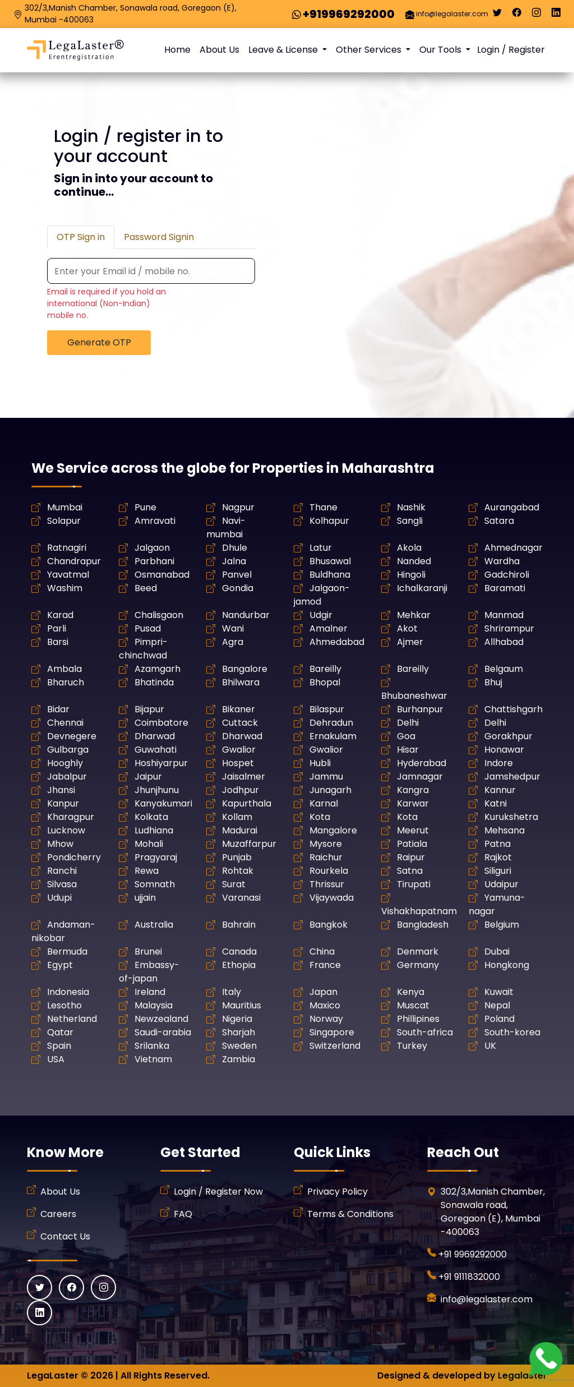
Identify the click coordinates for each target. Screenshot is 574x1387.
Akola (409, 547)
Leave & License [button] (284, 49)
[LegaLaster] (75, 50)
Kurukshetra (511, 816)
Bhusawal (330, 561)
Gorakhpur (508, 736)
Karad (60, 615)
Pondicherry (74, 857)
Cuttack (240, 722)
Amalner (328, 628)
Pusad (148, 628)
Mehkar (413, 615)
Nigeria (237, 1018)
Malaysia (154, 1005)
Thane (323, 507)
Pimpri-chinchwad (143, 648)
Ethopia (239, 965)
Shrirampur (509, 628)
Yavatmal (68, 574)
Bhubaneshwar (414, 695)
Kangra (413, 790)
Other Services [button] (370, 49)
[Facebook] (516, 15)
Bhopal (324, 682)
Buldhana (329, 574)
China (322, 951)
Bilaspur (326, 709)
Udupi (59, 897)
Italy (231, 991)
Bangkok (328, 924)
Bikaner (238, 709)
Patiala (412, 843)
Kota (319, 816)
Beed (146, 588)
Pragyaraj (156, 857)
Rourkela (328, 870)
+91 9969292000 (472, 1254)
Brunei (148, 951)
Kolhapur (329, 520)
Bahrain (239, 924)
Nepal (497, 1005)
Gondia (237, 588)
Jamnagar (420, 776)
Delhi (408, 722)
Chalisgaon (159, 615)
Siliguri (497, 870)
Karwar (413, 803)
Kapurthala (246, 803)
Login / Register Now (218, 1191)
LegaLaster (52, 1375)
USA (55, 1059)
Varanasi (241, 897)
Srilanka (152, 1045)
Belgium (501, 924)
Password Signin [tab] (159, 237)
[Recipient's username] (151, 271)
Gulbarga (68, 749)
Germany (418, 965)
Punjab (237, 857)
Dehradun (331, 722)
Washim (64, 588)
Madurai (239, 830)
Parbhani (154, 561)
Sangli (410, 520)
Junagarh (330, 790)
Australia (154, 924)
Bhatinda (154, 682)
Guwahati (156, 749)
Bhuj (493, 682)
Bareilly (325, 668)
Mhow (60, 843)
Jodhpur (240, 790)
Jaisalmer (243, 776)
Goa (406, 736)
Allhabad (504, 641)
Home (177, 49)
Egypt (60, 965)
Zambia (238, 1059)
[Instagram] (536, 15)
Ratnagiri (66, 547)
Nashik (411, 507)
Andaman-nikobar (63, 931)
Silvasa (62, 884)
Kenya (410, 991)
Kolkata (151, 816)
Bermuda (67, 951)
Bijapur (149, 709)
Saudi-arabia (163, 1032)
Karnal (323, 803)
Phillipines (418, 1018)
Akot (407, 628)
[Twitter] (497, 15)
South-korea (512, 1032)
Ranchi (62, 870)
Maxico (324, 1005)
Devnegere (71, 736)
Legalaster (522, 1375)
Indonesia (68, 991)
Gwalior (239, 749)
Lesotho (64, 1005)
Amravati (155, 520)
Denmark (417, 951)
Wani (233, 628)
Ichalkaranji (422, 588)
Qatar (60, 1032)
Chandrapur (74, 561)
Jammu (326, 776)
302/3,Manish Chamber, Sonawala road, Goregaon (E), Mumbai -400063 (131, 13)
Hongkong (506, 965)
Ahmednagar (513, 547)
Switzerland (334, 1045)
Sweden (239, 1045)
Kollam (237, 816)
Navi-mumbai (226, 527)
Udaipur (501, 884)
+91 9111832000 (469, 1276)
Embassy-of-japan (149, 972)
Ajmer (410, 641)
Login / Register (511, 49)
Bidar (58, 709)
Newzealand (161, 1018)
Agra (232, 641)
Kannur (500, 790)
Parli (56, 628)
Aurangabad (511, 507)
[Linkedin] (556, 15)
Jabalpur (67, 776)
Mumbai (64, 507)
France (325, 965)
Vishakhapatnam (419, 911)
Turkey (412, 1045)
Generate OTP (99, 342)
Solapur (64, 520)
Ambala (64, 668)
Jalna (234, 561)
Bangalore (244, 668)
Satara (499, 520)
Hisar (408, 749)
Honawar (504, 749)
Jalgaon (152, 547)
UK (490, 1045)
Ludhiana (154, 830)
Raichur (325, 857)
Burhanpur (420, 709)
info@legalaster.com (452, 14)
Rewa (147, 870)
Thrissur (326, 884)
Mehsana (504, 830)
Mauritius (241, 1005)
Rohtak (237, 870)
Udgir (320, 615)
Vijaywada (331, 897)
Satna (410, 870)
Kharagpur (70, 816)
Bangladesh (422, 924)
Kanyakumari (163, 803)
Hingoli (411, 574)
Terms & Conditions (350, 1214)
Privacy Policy (337, 1191)
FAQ (183, 1214)
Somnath (155, 884)
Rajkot (498, 857)
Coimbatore (161, 722)
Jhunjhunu (157, 790)
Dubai (497, 951)
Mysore (325, 843)
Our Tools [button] (441, 49)
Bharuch (65, 682)
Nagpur (238, 507)
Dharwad (155, 736)
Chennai (65, 722)
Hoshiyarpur (161, 763)
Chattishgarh (513, 709)
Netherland (72, 1018)
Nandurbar (246, 615)
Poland (499, 1018)
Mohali (149, 843)
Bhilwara (241, 682)
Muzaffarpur (249, 843)
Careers (58, 1214)
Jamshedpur (512, 776)
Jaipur (148, 776)
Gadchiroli (506, 574)
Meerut (413, 830)
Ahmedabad (336, 641)
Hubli (320, 763)
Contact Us (65, 1236)
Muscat (413, 1005)
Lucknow (66, 830)
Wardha (502, 561)
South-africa (425, 1032)
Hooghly (65, 763)
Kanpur (63, 803)
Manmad (504, 615)
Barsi (57, 641)
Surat (234, 884)
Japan (323, 991)
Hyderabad (421, 763)
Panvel (237, 574)
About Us (219, 49)
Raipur (411, 857)
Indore (498, 763)
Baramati (504, 588)
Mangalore (333, 830)
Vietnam (153, 1059)
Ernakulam (333, 736)
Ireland (150, 991)
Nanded (414, 561)
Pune (145, 507)
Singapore (331, 1032)
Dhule (234, 547)
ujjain (145, 897)
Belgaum (503, 668)
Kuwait (498, 991)
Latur (320, 547)
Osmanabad (162, 574)
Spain (59, 1045)
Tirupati (413, 884)
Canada (239, 951)
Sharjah (238, 1032)
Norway (326, 1018)
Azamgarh (157, 668)
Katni (495, 803)
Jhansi (61, 790)
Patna (497, 843)
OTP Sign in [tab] (81, 237)
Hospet (238, 763)
